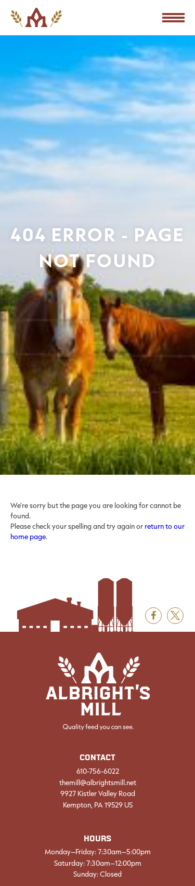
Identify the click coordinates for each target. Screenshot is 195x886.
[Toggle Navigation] (173, 17)
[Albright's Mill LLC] (98, 692)
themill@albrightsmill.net (97, 782)
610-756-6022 (97, 771)
